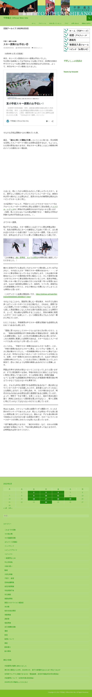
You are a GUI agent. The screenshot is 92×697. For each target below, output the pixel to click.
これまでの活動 (10, 530)
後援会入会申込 (86, 23)
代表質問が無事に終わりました (16, 666)
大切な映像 (8, 574)
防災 (6, 635)
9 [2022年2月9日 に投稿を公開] (33, 496)
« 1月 (5, 508)
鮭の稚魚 (8, 651)
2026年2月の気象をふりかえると (16, 682)
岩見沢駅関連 (9, 586)
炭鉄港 (7, 619)
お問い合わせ (75, 23)
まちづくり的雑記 (11, 542)
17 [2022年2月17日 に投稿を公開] (46, 499)
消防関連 (8, 615)
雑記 (6, 643)
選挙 (6, 631)
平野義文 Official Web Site (15, 18)
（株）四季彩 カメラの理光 (26, 258)
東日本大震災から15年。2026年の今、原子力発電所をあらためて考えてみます (32, 670)
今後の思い (8, 566)
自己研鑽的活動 (10, 627)
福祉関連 (8, 623)
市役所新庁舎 (9, 590)
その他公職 (8, 534)
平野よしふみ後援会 (73, 61)
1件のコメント (38, 48)
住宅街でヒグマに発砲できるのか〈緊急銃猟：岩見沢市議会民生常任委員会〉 (32, 674)
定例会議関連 (9, 582)
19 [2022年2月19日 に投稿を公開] (70, 499)
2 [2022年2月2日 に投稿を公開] (33, 492)
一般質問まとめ (10, 558)
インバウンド (9, 546)
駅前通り (8, 647)
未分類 (14, 41)
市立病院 (8, 594)
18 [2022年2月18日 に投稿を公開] (58, 499)
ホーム (33, 23)
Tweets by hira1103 (71, 72)
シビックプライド (11, 550)
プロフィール (42, 23)
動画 (6, 570)
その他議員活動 (10, 538)
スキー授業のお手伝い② (15, 44)
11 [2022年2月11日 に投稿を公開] (58, 496)
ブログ (66, 23)
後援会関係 (8, 598)
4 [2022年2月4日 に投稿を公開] (58, 492)
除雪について (9, 639)
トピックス (8, 554)
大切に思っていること (55, 23)
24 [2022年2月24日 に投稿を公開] (46, 502)
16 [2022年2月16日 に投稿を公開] (34, 499)
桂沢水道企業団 (10, 611)
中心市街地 (8, 562)
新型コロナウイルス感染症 (14, 603)
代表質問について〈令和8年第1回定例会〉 (20, 678)
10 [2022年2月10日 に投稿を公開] (46, 496)
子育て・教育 (7, 41)
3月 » (10, 508)
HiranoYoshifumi (23, 48)
